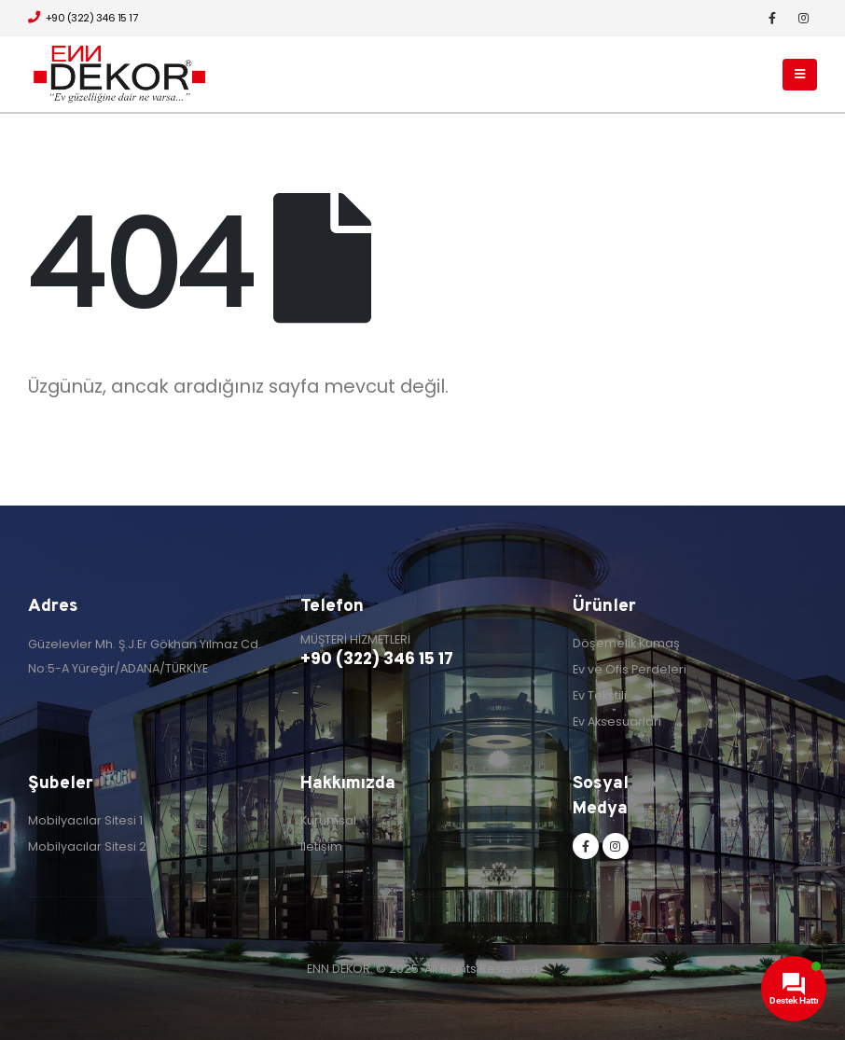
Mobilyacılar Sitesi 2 (87, 846)
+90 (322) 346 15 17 (82, 17)
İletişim (321, 846)
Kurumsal (328, 820)
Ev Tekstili (600, 695)
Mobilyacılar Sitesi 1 (85, 820)
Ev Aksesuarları (617, 721)
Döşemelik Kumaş (626, 643)
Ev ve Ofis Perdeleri (629, 669)
